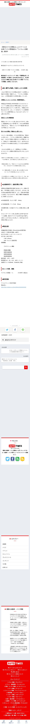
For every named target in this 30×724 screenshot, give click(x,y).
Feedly (17, 461)
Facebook (12, 461)
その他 (4, 564)
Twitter (7, 461)
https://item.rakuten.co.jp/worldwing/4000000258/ (13, 287)
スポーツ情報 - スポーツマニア (15, 694)
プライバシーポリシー (10, 670)
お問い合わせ (15, 672)
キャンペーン (6, 554)
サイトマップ (15, 676)
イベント (5, 550)
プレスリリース (7, 557)
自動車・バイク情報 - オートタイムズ (15, 701)
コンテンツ (6, 560)
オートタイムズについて (15, 667)
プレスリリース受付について (15, 674)
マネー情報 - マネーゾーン (15, 696)
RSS (22, 461)
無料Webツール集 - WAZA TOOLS (15, 713)
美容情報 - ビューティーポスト (15, 692)
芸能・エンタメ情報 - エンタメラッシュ (15, 686)
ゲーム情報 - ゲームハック (15, 688)
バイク (4, 547)
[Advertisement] (15, 23)
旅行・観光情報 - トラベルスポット (15, 699)
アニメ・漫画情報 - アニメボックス (15, 684)
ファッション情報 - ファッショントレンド (15, 690)
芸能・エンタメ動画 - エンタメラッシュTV (15, 707)
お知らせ (5, 567)
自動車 (10, 335)
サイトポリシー (23, 670)
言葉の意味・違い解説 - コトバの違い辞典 (15, 715)
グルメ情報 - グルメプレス (15, 682)
